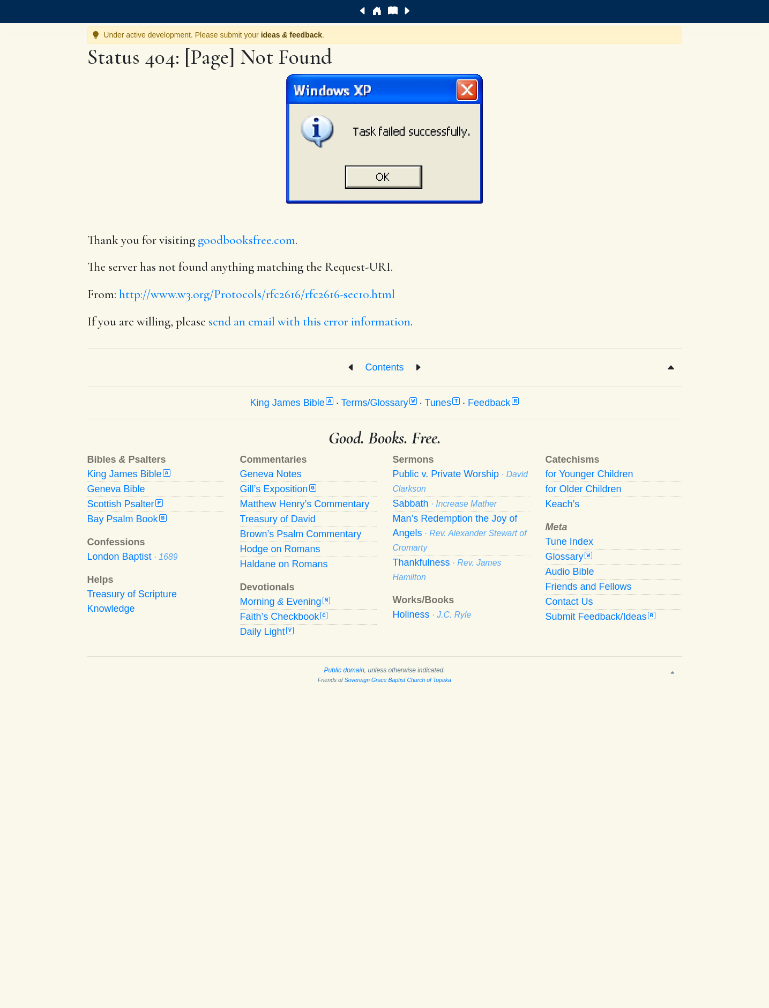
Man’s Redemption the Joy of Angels (460, 532)
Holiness (432, 614)
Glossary (569, 556)
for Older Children (584, 489)
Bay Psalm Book (127, 519)
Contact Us (569, 601)
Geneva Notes (271, 474)
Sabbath (445, 503)
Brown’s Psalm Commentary (301, 534)
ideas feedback (291, 35)
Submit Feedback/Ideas (600, 616)
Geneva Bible (116, 489)
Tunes (442, 402)
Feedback (493, 402)
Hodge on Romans (280, 549)
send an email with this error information (309, 321)
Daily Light (267, 631)
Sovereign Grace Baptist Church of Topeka (398, 680)
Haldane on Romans (284, 564)
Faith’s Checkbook (284, 616)
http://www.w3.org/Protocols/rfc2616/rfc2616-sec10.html (257, 294)
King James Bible (291, 402)
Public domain (344, 670)
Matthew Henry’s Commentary (305, 504)
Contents (384, 366)
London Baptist (132, 556)
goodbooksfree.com (246, 240)
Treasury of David (278, 519)
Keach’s (563, 504)
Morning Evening (285, 601)
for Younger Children (589, 474)
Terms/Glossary (379, 402)
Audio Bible (570, 571)
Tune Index (569, 541)
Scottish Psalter (125, 504)
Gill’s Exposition (278, 489)
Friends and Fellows (589, 586)
